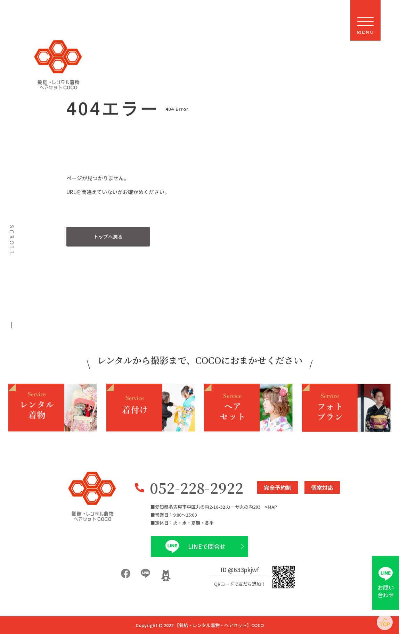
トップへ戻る (108, 236)
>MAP (271, 506)
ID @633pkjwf (239, 569)
